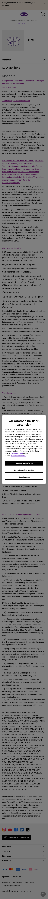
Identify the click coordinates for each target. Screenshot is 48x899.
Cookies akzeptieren (24, 463)
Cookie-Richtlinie (17, 453)
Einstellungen (24, 477)
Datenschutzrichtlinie (18, 456)
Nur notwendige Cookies (24, 470)
